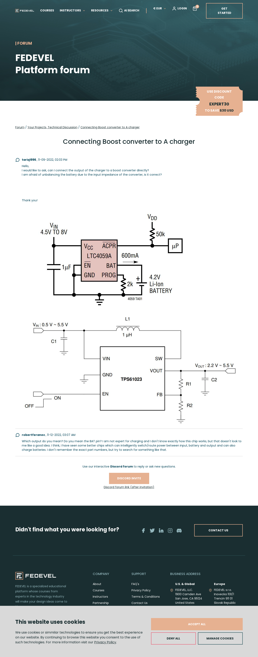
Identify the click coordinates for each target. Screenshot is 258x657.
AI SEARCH (129, 10)
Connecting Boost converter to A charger (110, 127)
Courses (98, 595)
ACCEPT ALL (197, 624)
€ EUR (159, 8)
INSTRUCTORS (72, 10)
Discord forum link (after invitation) (129, 487)
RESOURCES (102, 10)
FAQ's (135, 588)
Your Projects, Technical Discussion (52, 127)
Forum (19, 127)
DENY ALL (173, 638)
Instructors (100, 601)
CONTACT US (232, 532)
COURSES (47, 10)
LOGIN (179, 8)
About (97, 588)
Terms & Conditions (145, 601)
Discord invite (129, 478)
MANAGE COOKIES (220, 638)
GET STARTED (224, 11)
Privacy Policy (105, 642)
